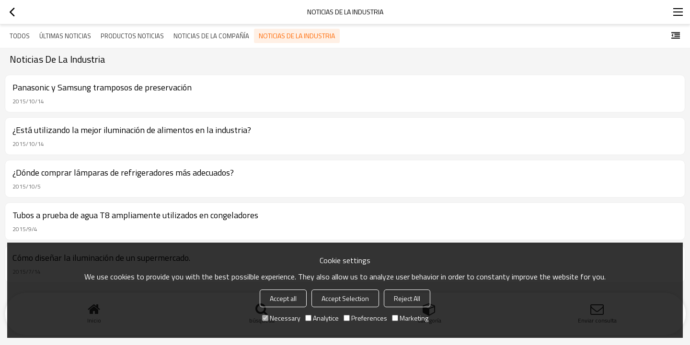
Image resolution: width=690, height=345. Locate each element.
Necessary (281, 318)
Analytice (322, 318)
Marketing (410, 318)
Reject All (407, 298)
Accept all (283, 298)
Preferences (365, 318)
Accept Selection (345, 298)
